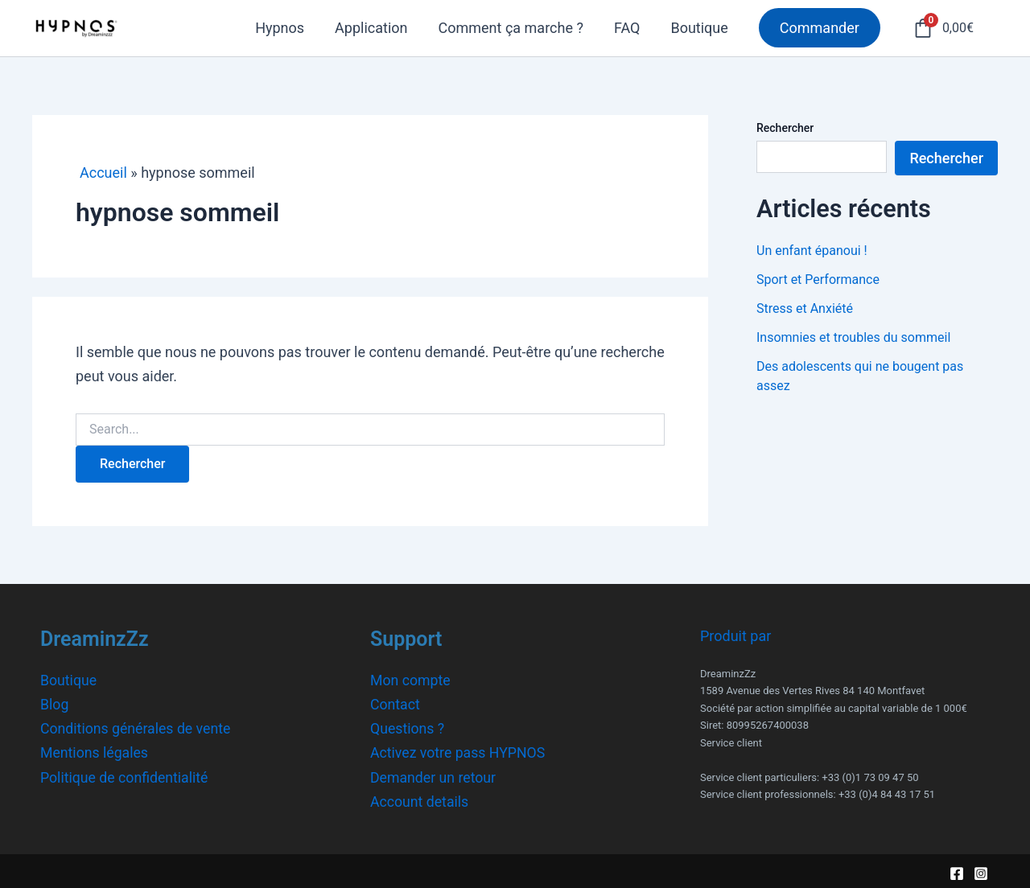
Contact (395, 704)
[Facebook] (957, 871)
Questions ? (408, 727)
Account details (420, 799)
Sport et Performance (818, 279)
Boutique (68, 680)
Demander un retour (434, 775)
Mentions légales (95, 751)
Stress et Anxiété (804, 308)
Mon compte (410, 680)
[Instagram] (981, 871)
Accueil (103, 172)
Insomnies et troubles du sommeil (853, 337)
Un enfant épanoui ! (811, 250)
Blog (54, 704)
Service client (731, 743)
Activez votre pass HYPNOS (459, 751)
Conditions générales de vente (137, 727)
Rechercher (785, 127)
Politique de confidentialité (125, 775)
